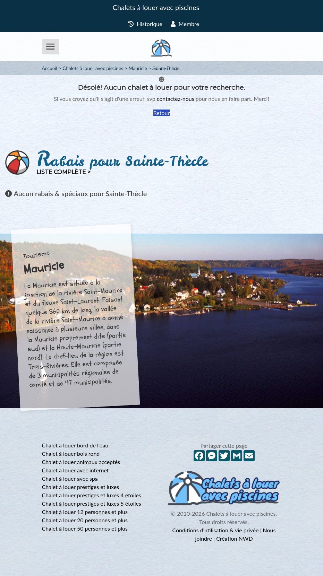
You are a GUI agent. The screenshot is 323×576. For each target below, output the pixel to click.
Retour (161, 113)
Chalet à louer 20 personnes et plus (85, 520)
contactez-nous (175, 98)
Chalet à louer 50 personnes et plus (85, 528)
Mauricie (137, 68)
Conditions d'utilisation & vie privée (215, 530)
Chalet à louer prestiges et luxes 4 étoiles (91, 495)
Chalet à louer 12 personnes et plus (85, 511)
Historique (145, 23)
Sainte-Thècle (165, 68)
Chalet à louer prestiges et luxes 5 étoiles (91, 503)
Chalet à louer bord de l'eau (75, 445)
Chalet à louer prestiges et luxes (80, 486)
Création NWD (234, 538)
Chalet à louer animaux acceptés (81, 462)
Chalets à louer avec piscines (156, 7)
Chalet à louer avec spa (70, 478)
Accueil (49, 68)
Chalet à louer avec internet (75, 470)
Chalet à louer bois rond (71, 453)
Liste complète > (63, 172)
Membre (185, 23)
